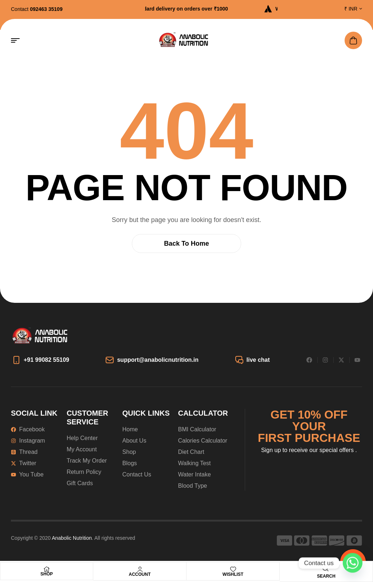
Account (140, 574)
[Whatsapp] (352, 563)
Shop (46, 574)
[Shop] (47, 569)
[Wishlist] (233, 569)
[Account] (140, 569)
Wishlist (233, 574)
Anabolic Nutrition (72, 538)
